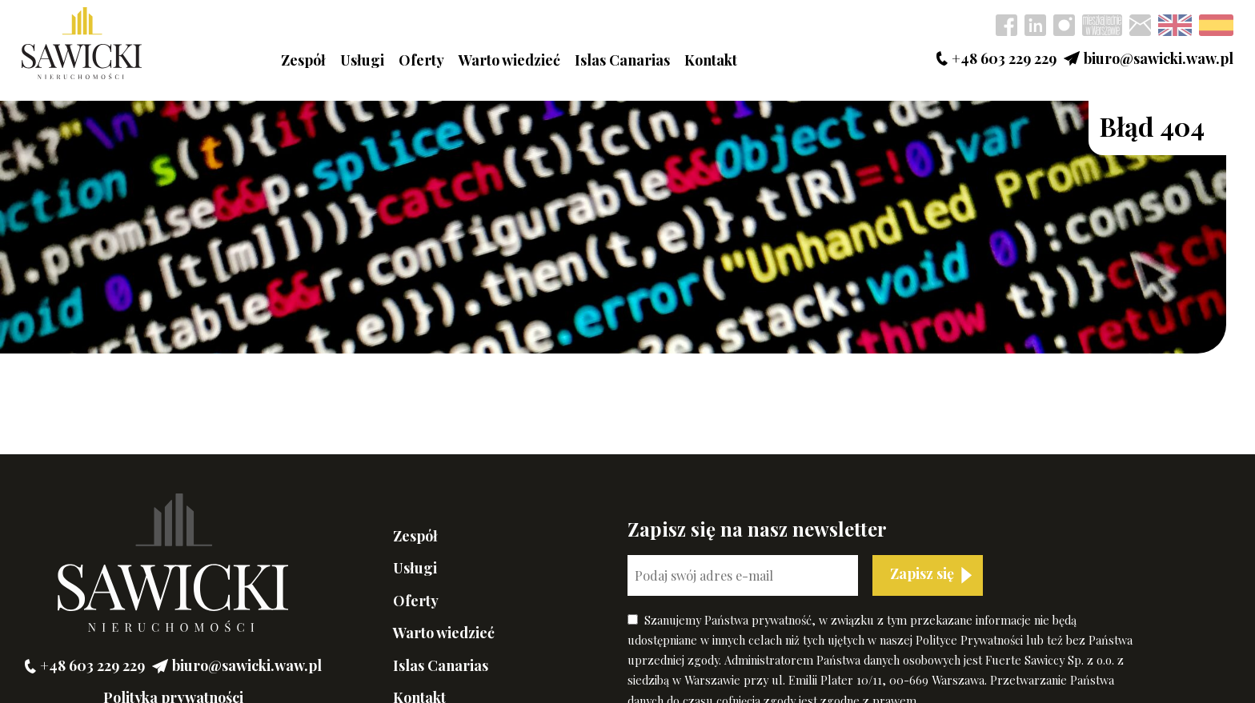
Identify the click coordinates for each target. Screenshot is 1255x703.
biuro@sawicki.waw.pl (1148, 58)
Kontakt (710, 60)
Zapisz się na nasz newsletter (757, 528)
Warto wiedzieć (509, 60)
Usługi (362, 60)
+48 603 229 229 (996, 58)
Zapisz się (922, 573)
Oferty (421, 60)
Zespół (303, 60)
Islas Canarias (622, 60)
